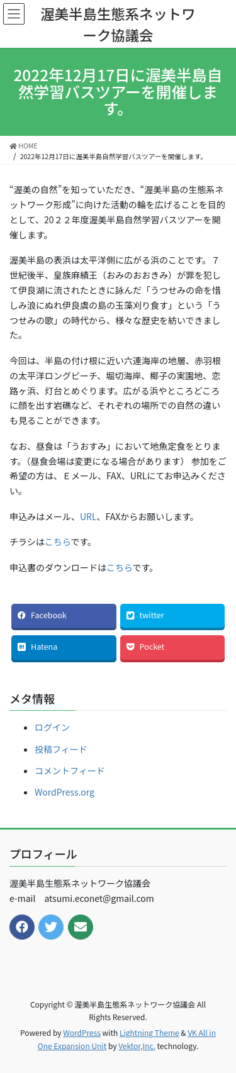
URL (88, 516)
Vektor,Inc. (136, 1045)
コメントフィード (70, 770)
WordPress (82, 1032)
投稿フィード (61, 749)
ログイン (52, 727)
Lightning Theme (149, 1032)
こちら (58, 541)
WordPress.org (64, 792)
